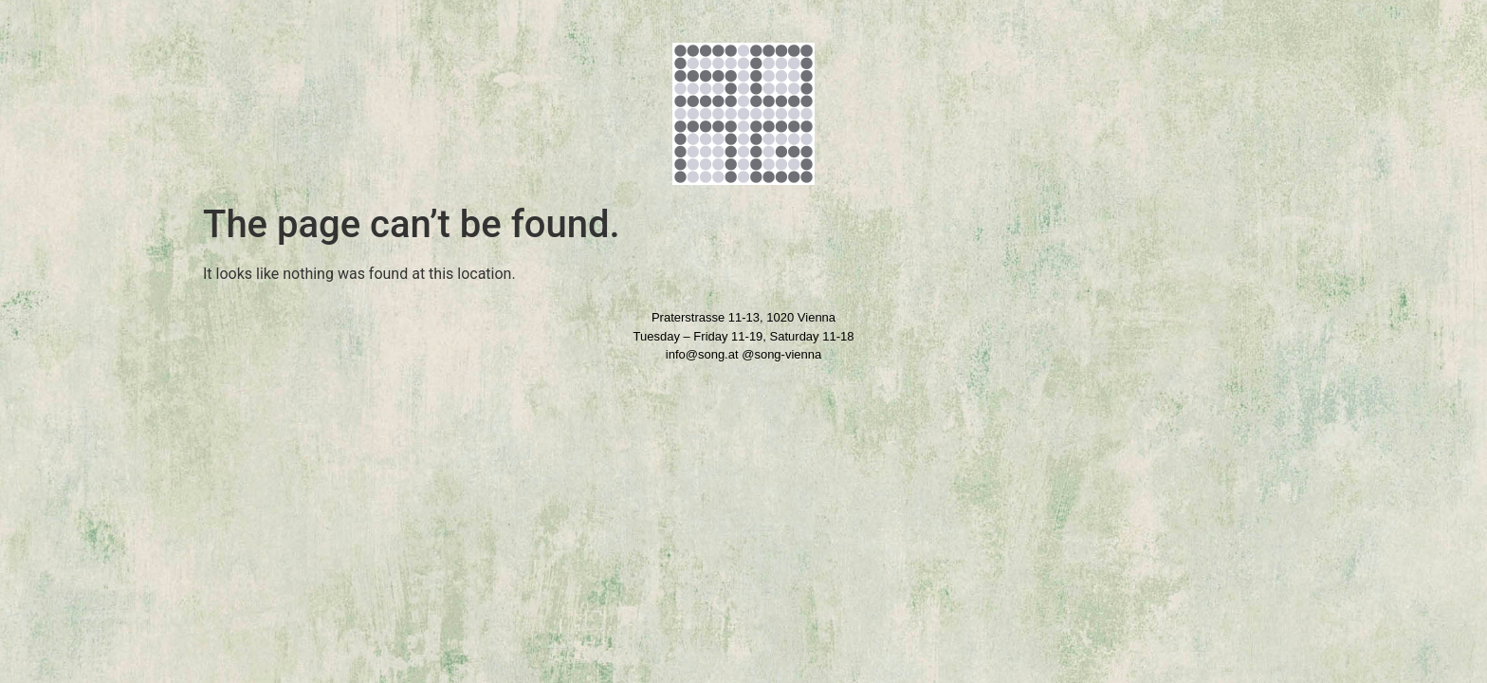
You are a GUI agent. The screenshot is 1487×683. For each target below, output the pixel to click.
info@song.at (702, 354)
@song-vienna (781, 354)
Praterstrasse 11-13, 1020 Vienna (743, 317)
